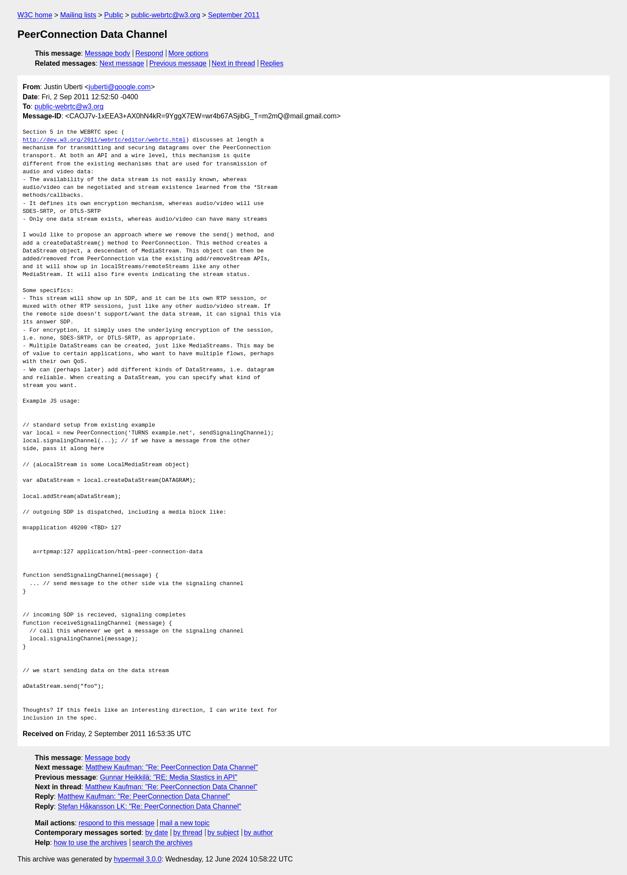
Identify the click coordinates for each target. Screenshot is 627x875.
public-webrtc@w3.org (165, 15)
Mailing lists (78, 15)
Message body (107, 53)
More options (189, 53)
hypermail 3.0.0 (137, 859)
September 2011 (234, 15)
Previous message (178, 63)
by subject (223, 832)
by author (258, 832)
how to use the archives (90, 842)
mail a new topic (185, 823)
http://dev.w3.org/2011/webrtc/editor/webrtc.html (104, 140)
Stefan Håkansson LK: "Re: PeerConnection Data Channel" (149, 806)
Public (113, 15)
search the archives (162, 842)
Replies (271, 63)
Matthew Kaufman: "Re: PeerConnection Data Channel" (172, 767)
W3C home (34, 15)
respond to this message (116, 823)
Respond (149, 53)
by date (156, 832)
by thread (187, 832)
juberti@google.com (120, 87)
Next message (122, 63)
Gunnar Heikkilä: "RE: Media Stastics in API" (168, 777)
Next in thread (233, 63)
